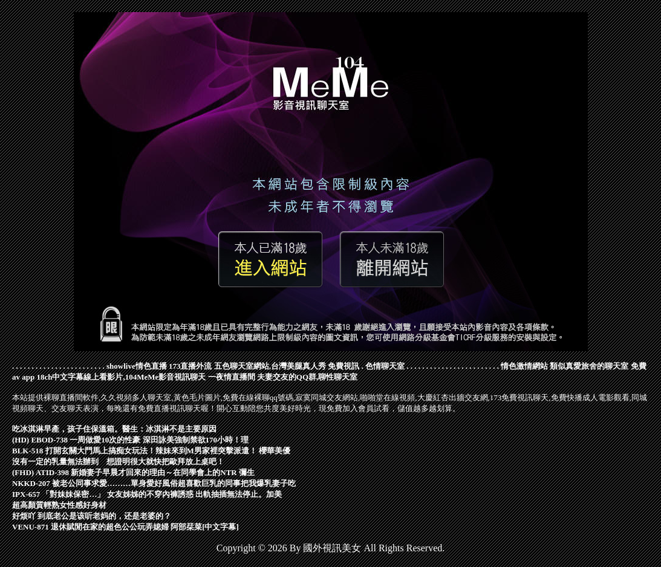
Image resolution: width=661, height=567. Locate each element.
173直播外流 (190, 366)
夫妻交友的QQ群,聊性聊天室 (307, 376)
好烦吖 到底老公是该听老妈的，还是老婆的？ (91, 515)
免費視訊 (343, 366)
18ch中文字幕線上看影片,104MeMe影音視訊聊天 (121, 376)
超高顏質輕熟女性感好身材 (59, 505)
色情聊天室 (385, 366)
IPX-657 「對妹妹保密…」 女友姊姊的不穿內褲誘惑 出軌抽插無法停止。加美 (147, 494)
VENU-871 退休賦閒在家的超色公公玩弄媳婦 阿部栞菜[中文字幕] (125, 526)
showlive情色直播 (136, 366)
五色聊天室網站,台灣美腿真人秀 (270, 366)
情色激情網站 (524, 366)
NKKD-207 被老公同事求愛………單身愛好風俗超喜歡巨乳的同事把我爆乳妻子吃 (154, 483)
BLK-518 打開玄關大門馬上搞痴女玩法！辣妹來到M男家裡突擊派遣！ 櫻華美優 (151, 450)
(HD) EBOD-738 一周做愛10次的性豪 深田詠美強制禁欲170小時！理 (130, 439)
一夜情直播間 (231, 376)
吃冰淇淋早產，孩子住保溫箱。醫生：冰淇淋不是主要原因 (114, 428)
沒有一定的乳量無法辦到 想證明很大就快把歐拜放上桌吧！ (118, 461)
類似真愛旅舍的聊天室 (589, 366)
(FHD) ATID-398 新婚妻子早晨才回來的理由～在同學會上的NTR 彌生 (133, 472)
